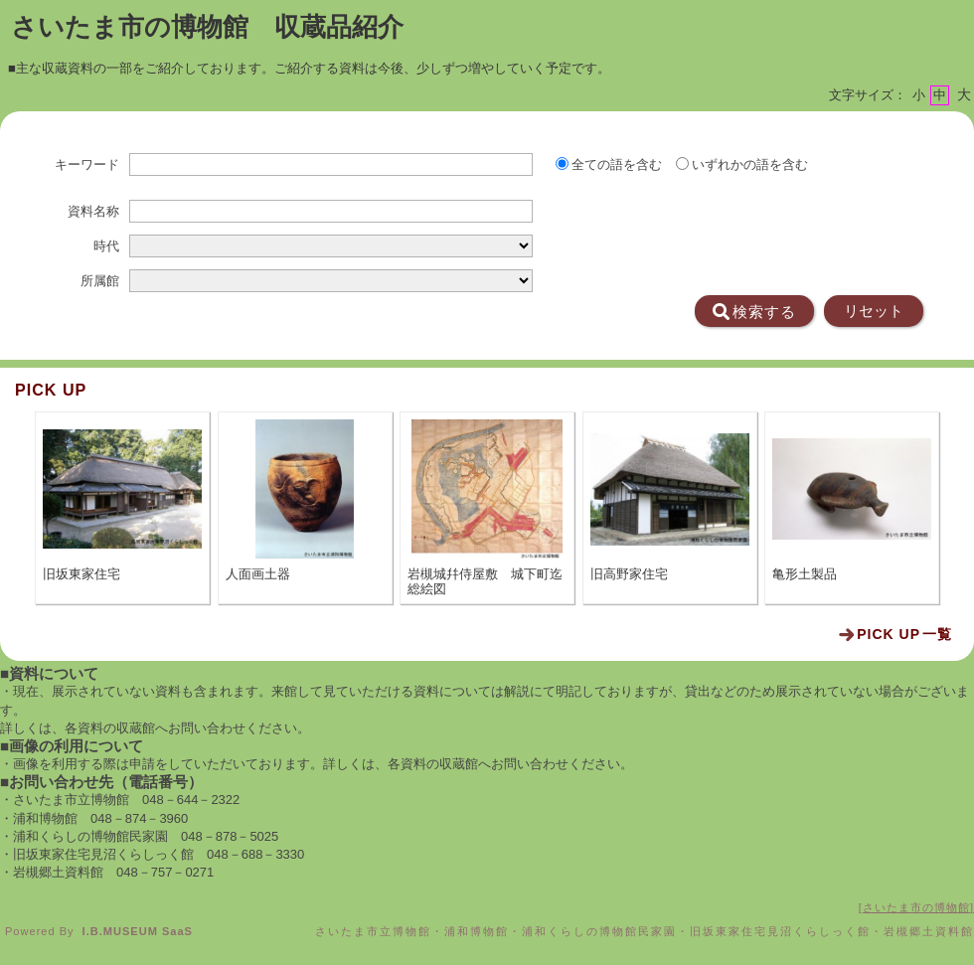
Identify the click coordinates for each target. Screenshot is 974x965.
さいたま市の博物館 (916, 907)
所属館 (100, 281)
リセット (873, 311)
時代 (106, 246)
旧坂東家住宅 (81, 574)
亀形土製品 (804, 574)
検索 (754, 312)
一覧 (904, 634)
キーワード (87, 165)
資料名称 (93, 212)
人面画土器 (258, 574)
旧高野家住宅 (629, 574)
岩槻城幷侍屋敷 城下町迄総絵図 (485, 581)
